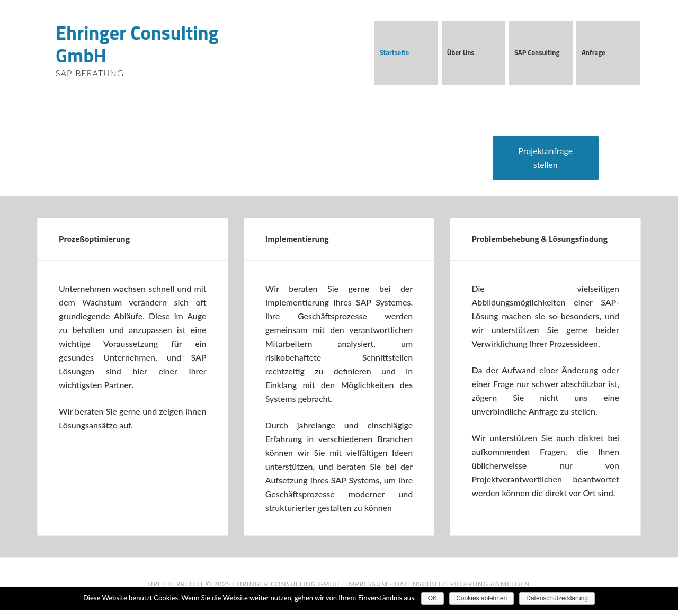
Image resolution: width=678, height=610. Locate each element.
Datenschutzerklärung (441, 584)
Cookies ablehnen (481, 598)
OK (432, 598)
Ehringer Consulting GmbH (137, 44)
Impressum (367, 584)
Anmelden (510, 584)
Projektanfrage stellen (545, 157)
